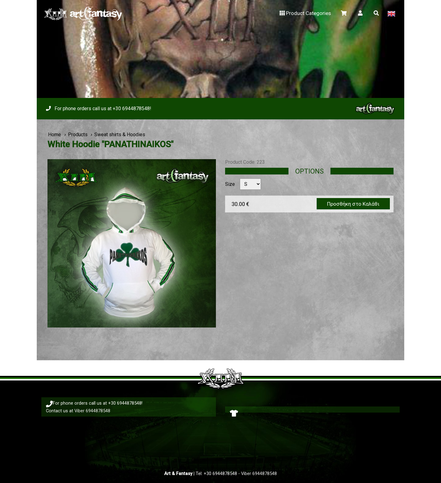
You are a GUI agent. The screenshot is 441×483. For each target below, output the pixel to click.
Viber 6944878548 (92, 411)
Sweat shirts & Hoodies (119, 134)
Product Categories (304, 13)
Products (78, 134)
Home (54, 134)
